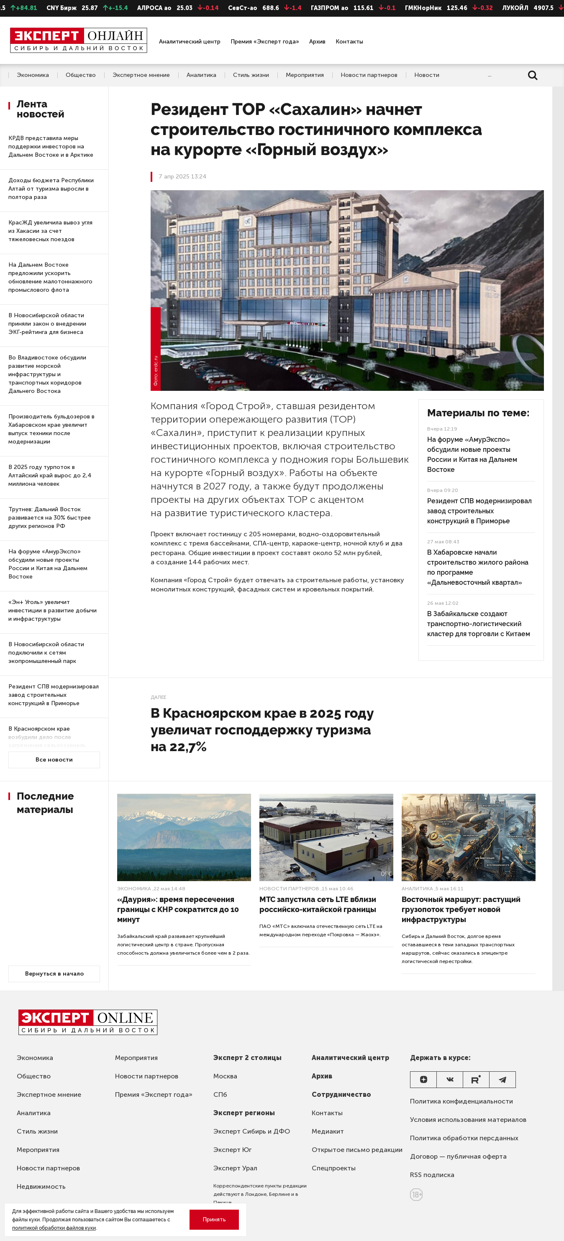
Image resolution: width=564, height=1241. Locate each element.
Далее (158, 697)
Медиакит (328, 1131)
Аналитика (201, 75)
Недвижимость (41, 1186)
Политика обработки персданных (464, 1138)
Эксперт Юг (232, 1150)
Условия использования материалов (468, 1120)
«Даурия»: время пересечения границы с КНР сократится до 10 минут (178, 909)
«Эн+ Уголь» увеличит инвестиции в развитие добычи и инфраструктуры (52, 610)
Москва (225, 1076)
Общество (81, 75)
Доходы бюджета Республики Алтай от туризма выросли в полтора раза (51, 189)
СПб (220, 1094)
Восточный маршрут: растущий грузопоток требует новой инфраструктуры (461, 909)
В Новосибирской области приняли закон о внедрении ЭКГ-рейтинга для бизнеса (47, 324)
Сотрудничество (341, 1094)
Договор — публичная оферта (458, 1156)
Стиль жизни (251, 75)
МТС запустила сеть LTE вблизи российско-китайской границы (317, 904)
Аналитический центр (189, 41)
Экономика (33, 75)
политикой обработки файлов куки (54, 1228)
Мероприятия (305, 75)
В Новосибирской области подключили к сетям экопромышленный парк (46, 653)
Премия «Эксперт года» (265, 41)
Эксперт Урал (235, 1168)
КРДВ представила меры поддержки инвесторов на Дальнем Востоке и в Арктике (50, 146)
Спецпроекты (334, 1168)
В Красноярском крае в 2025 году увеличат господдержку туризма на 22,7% (262, 729)
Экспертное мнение (141, 75)
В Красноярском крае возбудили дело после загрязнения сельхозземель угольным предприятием (47, 741)
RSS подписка (432, 1175)
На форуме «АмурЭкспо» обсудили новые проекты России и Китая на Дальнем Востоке (47, 564)
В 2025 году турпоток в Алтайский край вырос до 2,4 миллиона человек (50, 475)
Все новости (54, 759)
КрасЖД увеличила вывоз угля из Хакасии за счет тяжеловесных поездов (50, 231)
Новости (426, 75)
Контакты (349, 41)
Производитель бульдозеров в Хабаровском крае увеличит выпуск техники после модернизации (51, 429)
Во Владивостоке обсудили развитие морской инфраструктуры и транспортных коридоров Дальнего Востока (47, 374)
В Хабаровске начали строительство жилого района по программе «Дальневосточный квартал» (477, 567)
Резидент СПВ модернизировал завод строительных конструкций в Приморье (53, 695)
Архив (317, 41)
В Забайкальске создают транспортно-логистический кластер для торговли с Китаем (478, 624)
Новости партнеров (369, 75)
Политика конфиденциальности (461, 1101)
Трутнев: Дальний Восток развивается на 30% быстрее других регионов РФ (49, 518)
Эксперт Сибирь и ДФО (251, 1131)
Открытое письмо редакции (357, 1150)
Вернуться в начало (54, 973)
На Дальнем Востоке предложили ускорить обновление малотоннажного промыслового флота (50, 277)
